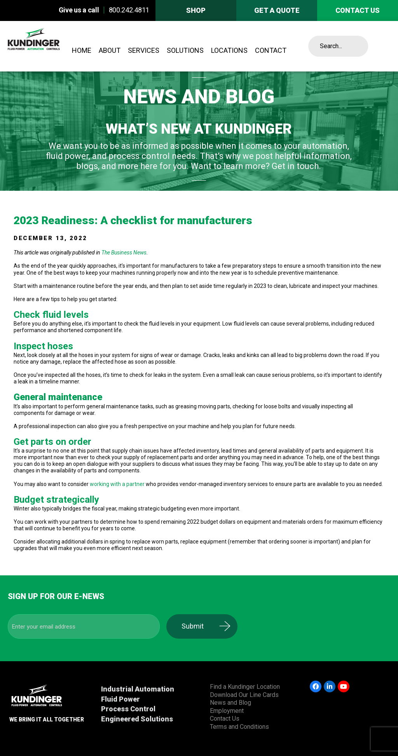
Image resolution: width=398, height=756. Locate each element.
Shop (196, 10)
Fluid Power (120, 699)
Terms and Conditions (239, 726)
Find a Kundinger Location (245, 686)
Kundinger (47, 46)
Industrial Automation (137, 689)
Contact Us (224, 718)
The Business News (124, 252)
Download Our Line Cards (244, 695)
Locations (229, 50)
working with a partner (117, 484)
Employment (227, 710)
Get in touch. (296, 166)
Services (143, 50)
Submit (200, 626)
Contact (270, 50)
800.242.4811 (129, 10)
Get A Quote (277, 10)
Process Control (128, 709)
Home (81, 50)
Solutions (185, 50)
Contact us (357, 10)
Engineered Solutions (137, 719)
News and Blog (230, 702)
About (109, 50)
